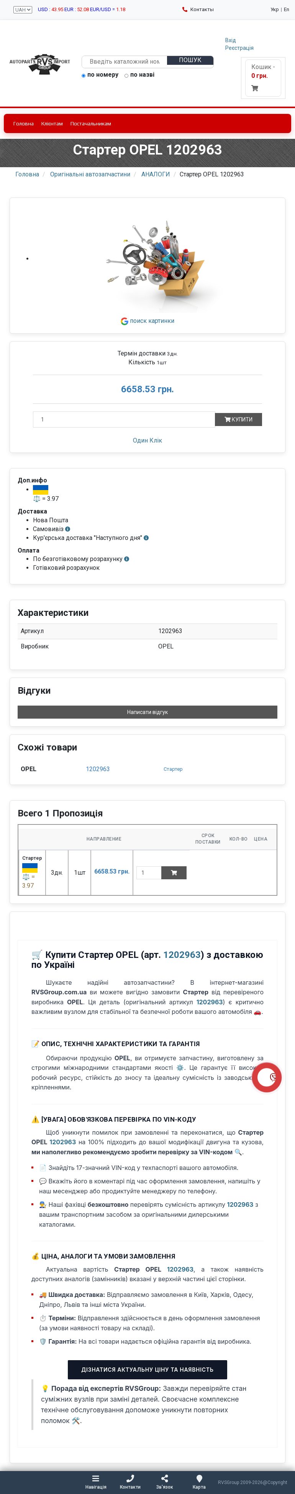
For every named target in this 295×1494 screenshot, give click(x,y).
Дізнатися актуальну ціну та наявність (147, 1369)
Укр (274, 9)
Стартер (173, 769)
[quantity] (149, 872)
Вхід (230, 40)
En (286, 9)
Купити (238, 419)
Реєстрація (239, 48)
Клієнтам (52, 123)
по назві (139, 75)
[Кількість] (124, 419)
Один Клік (147, 440)
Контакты (198, 9)
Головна (23, 123)
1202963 (98, 769)
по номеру (100, 75)
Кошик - (263, 77)
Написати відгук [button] (147, 712)
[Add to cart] (174, 872)
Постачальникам (90, 123)
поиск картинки (147, 320)
